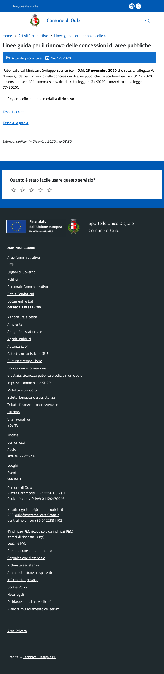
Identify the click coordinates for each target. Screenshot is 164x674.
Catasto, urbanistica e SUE (27, 353)
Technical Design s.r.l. (39, 657)
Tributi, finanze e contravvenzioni (33, 404)
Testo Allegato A (16, 123)
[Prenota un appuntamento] (132, 6)
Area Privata (17, 631)
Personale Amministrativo (27, 286)
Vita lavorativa (18, 419)
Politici (12, 279)
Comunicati (16, 442)
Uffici (11, 264)
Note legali (15, 594)
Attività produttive (27, 58)
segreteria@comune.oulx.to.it (40, 509)
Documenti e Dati (20, 301)
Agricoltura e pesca (22, 317)
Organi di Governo (21, 272)
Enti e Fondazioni (20, 294)
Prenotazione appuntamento (29, 550)
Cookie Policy (17, 587)
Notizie (12, 435)
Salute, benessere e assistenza (31, 397)
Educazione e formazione (26, 368)
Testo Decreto (13, 111)
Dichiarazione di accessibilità (29, 601)
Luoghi (12, 465)
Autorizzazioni (18, 346)
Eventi (12, 472)
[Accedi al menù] (5, 20)
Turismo (13, 412)
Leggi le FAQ (17, 543)
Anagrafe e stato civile (24, 331)
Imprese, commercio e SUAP (29, 382)
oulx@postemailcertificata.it (37, 515)
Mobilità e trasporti (22, 390)
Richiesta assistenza (23, 565)
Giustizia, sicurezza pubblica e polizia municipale (44, 375)
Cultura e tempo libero (24, 360)
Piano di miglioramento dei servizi (33, 609)
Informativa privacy (22, 579)
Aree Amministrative (23, 257)
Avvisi (12, 449)
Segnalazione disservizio (26, 558)
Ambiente (14, 324)
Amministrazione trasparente (30, 572)
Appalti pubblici (19, 339)
